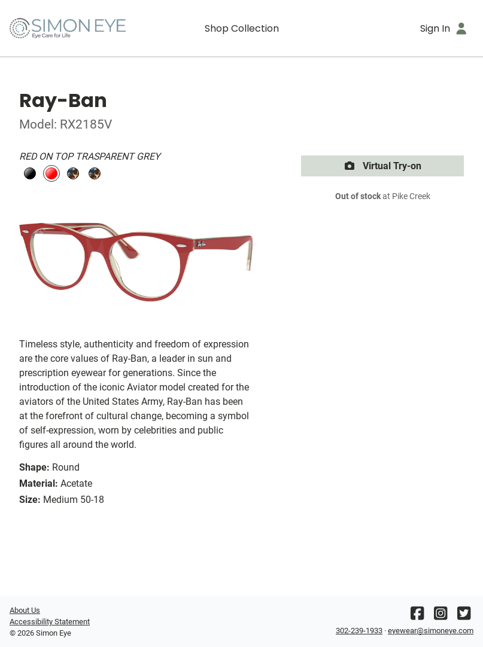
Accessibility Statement (50, 621)
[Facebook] (417, 616)
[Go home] (68, 28)
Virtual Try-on (382, 166)
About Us (25, 610)
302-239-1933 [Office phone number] (359, 630)
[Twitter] (463, 616)
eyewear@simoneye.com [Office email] (430, 630)
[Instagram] (440, 616)
